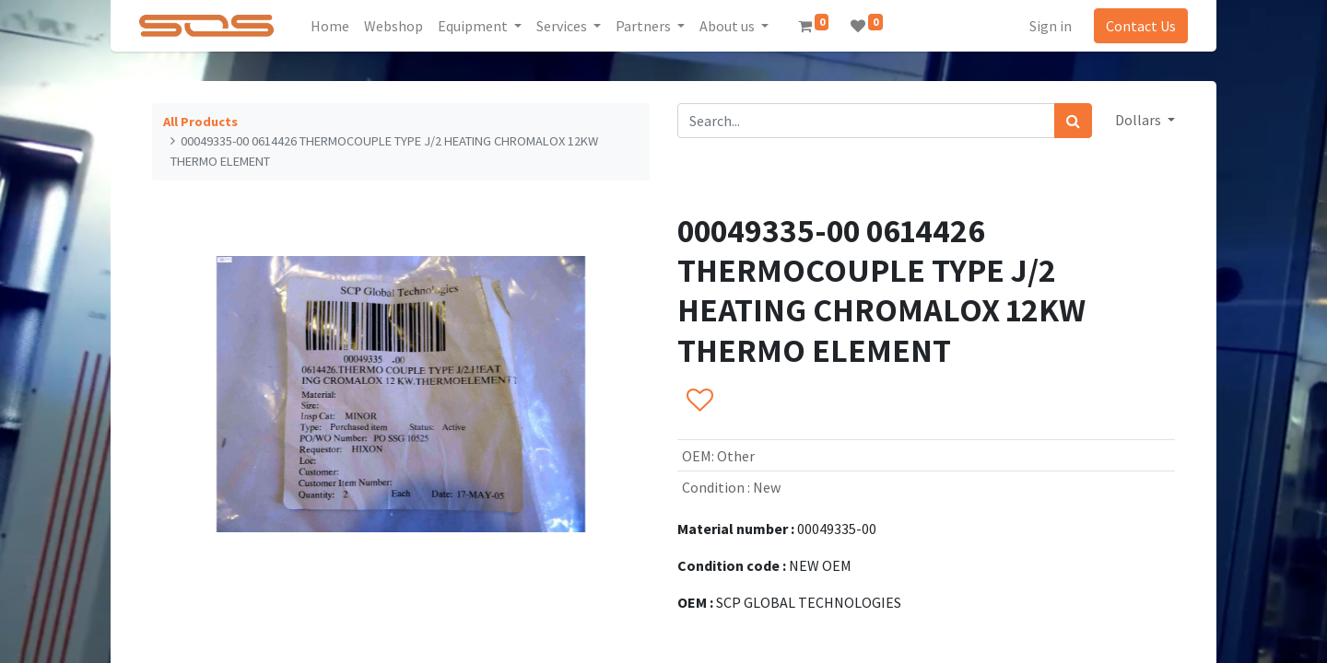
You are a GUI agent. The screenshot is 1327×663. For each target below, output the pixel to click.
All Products (200, 121)
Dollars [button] (1139, 119)
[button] (699, 400)
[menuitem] (330, 25)
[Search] (1073, 120)
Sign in (1050, 26)
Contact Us (1141, 26)
